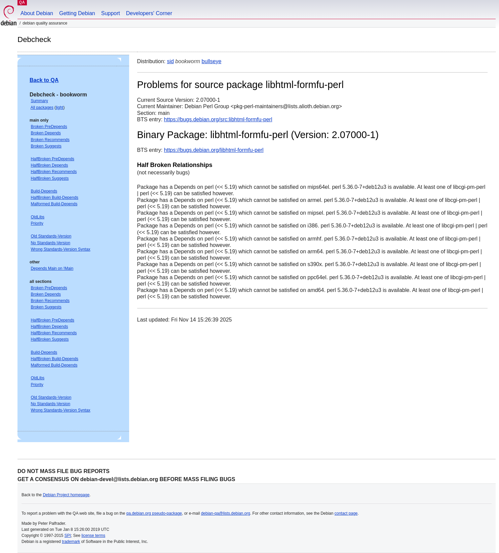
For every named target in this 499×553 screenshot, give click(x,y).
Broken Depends (46, 133)
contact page (346, 513)
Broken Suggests (46, 146)
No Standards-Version (50, 243)
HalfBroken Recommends (54, 171)
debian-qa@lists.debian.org (225, 513)
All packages (42, 107)
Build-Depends (44, 191)
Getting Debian (77, 13)
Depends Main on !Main (52, 268)
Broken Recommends (50, 139)
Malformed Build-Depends (54, 204)
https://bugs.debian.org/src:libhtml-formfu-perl (218, 119)
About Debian (37, 13)
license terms (93, 535)
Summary (39, 100)
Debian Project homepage (66, 495)
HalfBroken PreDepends (52, 159)
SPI (68, 535)
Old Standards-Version (51, 236)
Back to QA (44, 80)
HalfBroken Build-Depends (54, 197)
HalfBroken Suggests (50, 178)
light (59, 107)
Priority (37, 223)
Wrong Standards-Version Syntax (60, 249)
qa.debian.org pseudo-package (154, 513)
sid (170, 61)
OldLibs (37, 217)
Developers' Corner (149, 13)
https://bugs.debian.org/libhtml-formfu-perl (214, 150)
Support (110, 13)
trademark (71, 541)
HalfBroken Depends (49, 165)
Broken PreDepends (49, 126)
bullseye (212, 61)
